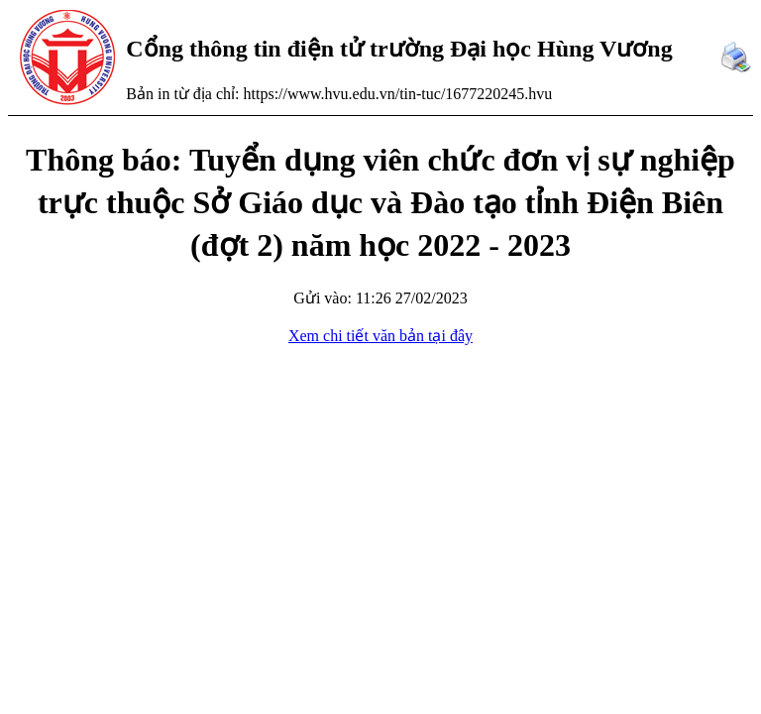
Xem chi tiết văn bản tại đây (380, 335)
